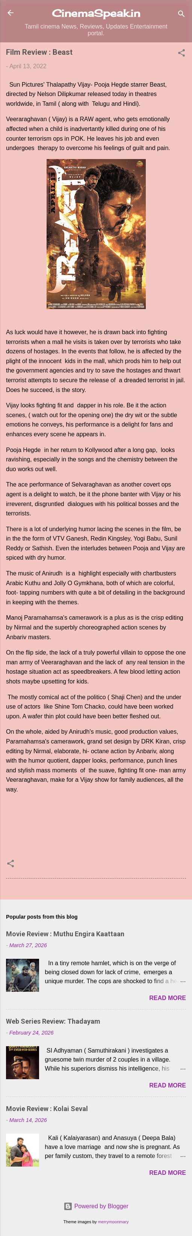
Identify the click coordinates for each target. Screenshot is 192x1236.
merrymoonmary (113, 1221)
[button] (181, 54)
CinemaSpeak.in (96, 13)
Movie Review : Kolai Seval (47, 1109)
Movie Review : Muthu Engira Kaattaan (65, 934)
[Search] (181, 15)
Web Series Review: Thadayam (53, 1021)
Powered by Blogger (96, 1206)
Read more (167, 998)
